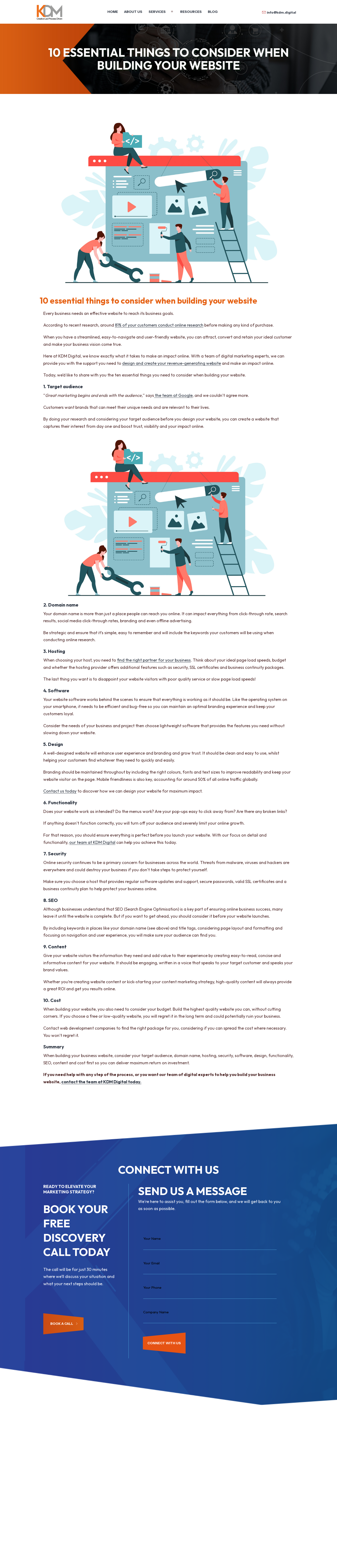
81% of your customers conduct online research (159, 325)
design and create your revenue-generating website (171, 363)
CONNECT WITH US (164, 1343)
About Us (133, 12)
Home (112, 12)
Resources (191, 12)
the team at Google (173, 395)
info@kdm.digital (281, 12)
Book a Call (64, 1324)
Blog (213, 12)
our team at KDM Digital (92, 842)
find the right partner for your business (154, 660)
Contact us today (60, 791)
